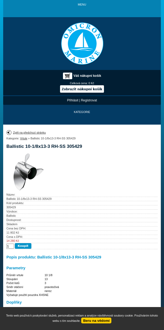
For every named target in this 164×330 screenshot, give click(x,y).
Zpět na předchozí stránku (29, 132)
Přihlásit (72, 100)
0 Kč (91, 83)
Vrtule (23, 138)
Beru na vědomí (96, 321)
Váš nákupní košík (87, 76)
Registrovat (89, 100)
